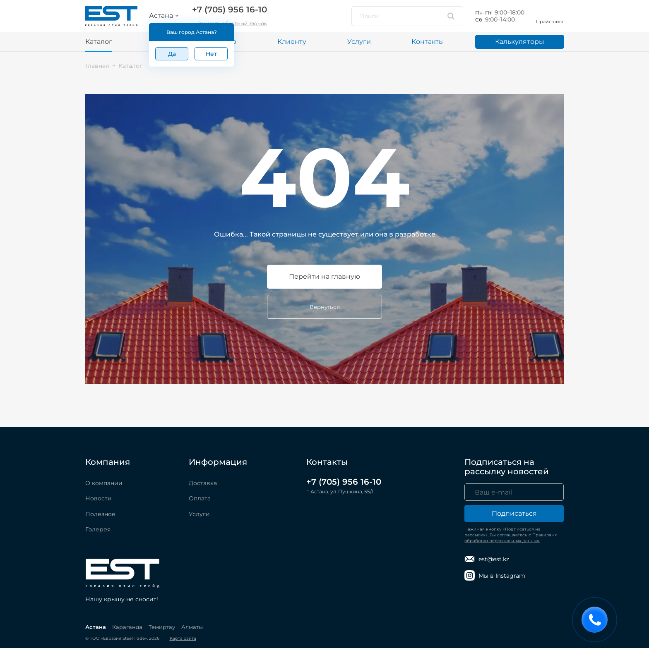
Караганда (127, 627)
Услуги (359, 41)
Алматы (192, 627)
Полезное (100, 514)
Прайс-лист (550, 15)
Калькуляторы (519, 41)
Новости (98, 498)
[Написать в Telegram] (307, 16)
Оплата (200, 498)
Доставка (203, 483)
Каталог (98, 41)
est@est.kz (486, 559)
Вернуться (325, 307)
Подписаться (514, 513)
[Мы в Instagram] (330, 16)
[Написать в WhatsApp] (284, 16)
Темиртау (162, 627)
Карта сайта (183, 638)
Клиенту (291, 41)
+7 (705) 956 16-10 (229, 9)
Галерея (98, 529)
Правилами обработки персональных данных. (511, 537)
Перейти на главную (324, 276)
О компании (104, 483)
